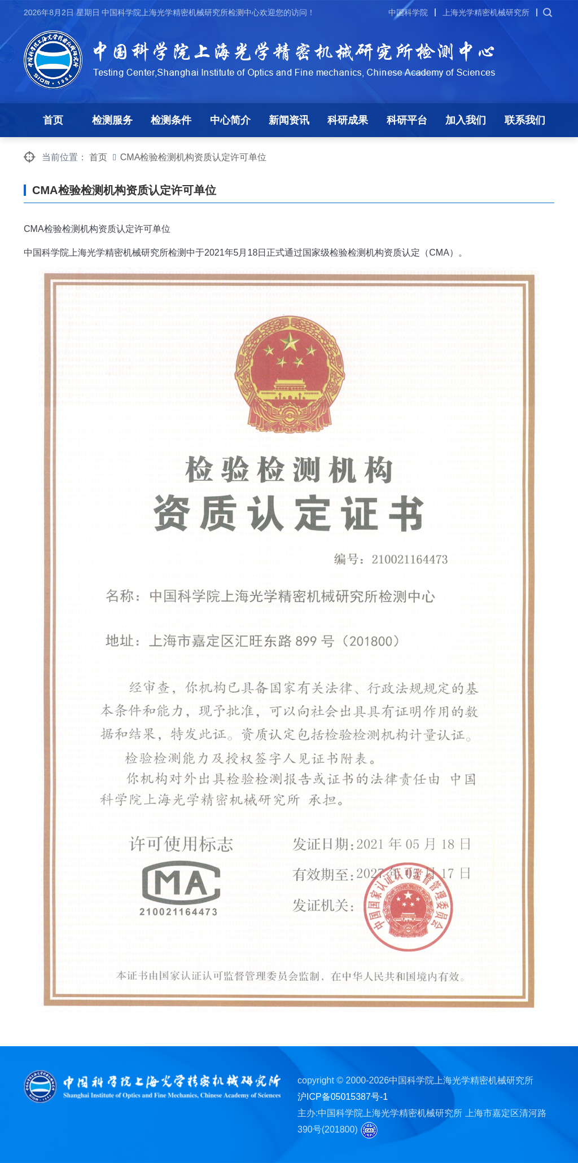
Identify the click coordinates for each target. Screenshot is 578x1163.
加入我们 (465, 120)
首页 (53, 120)
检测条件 (171, 120)
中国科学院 (408, 12)
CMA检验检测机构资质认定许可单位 (193, 157)
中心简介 (230, 120)
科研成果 (347, 120)
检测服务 (112, 120)
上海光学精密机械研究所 (486, 12)
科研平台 (407, 120)
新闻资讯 (289, 120)
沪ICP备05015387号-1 (342, 1096)
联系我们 (525, 120)
